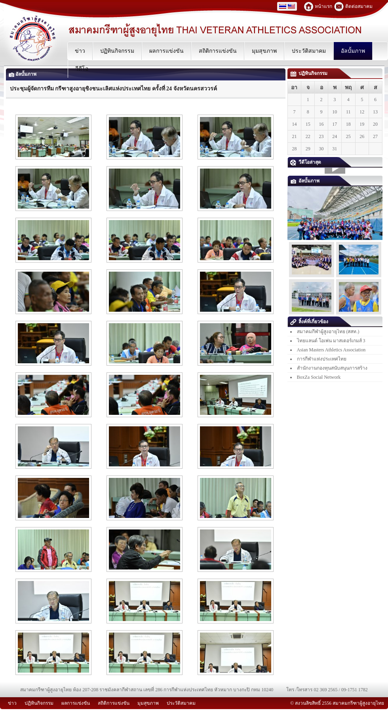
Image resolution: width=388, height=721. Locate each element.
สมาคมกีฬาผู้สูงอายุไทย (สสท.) (328, 331)
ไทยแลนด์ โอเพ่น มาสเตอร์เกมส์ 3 (331, 340)
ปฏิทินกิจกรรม (308, 73)
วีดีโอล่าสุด (305, 162)
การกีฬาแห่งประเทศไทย (321, 359)
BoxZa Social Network (319, 377)
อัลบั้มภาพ (22, 74)
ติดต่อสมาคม (359, 6)
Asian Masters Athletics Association (331, 350)
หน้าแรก (323, 6)
